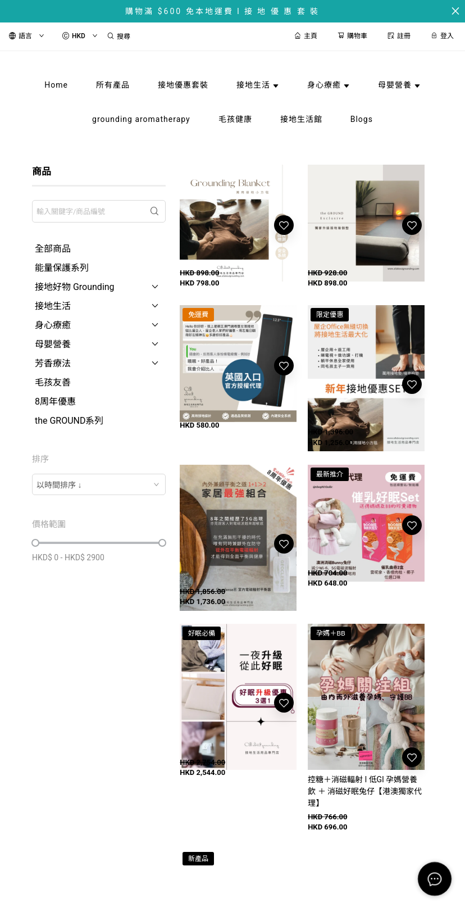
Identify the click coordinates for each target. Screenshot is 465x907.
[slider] (35, 543)
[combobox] (99, 484)
